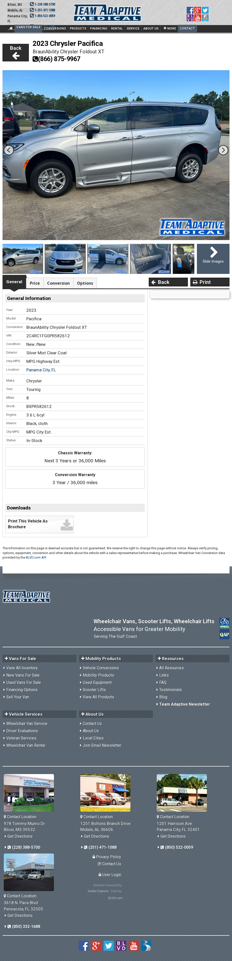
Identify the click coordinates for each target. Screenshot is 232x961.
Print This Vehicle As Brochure (28, 524)
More (170, 28)
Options (85, 283)
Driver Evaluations (22, 730)
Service (133, 28)
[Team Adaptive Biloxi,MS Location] (31, 793)
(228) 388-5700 (24, 847)
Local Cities (93, 738)
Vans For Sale (28, 27)
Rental (117, 28)
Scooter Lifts (94, 689)
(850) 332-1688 (24, 926)
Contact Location (20, 816)
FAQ (163, 682)
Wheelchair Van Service (26, 723)
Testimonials (170, 689)
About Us (151, 28)
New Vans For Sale (23, 675)
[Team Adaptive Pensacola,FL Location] (31, 872)
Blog (163, 697)
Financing (98, 28)
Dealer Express (98, 891)
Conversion (58, 283)
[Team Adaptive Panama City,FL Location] (184, 793)
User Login (110, 874)
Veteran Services (21, 738)
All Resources (171, 668)
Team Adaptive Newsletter (184, 704)
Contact (187, 28)
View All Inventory (22, 668)
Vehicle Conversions (101, 668)
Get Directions (20, 836)
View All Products (98, 697)
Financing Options (22, 689)
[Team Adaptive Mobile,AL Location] (107, 793)
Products (78, 28)
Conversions (55, 28)
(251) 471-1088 (100, 847)
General (14, 281)
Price (35, 283)
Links (164, 675)
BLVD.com (115, 898)
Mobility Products (98, 675)
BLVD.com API (36, 557)
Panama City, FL (41, 369)
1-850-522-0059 (42, 16)
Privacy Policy (107, 857)
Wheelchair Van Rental (25, 745)
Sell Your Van (17, 697)
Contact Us (92, 723)
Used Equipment (97, 682)
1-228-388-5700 (42, 4)
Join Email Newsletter (102, 745)
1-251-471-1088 (42, 10)
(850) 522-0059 (177, 847)
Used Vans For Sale (23, 682)
